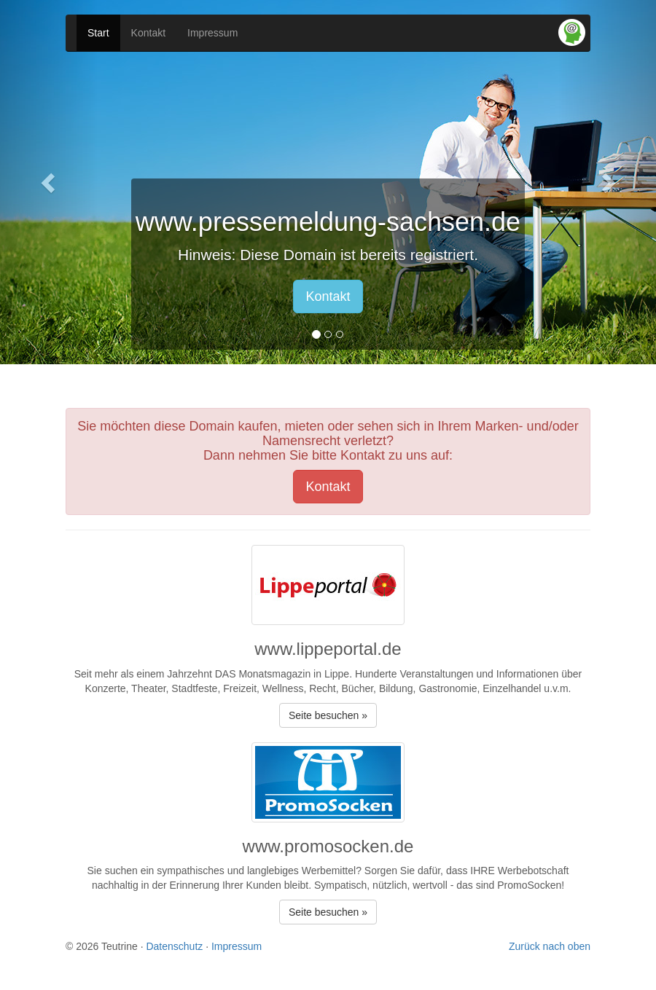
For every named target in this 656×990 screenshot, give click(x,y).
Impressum (212, 33)
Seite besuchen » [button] (328, 715)
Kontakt (148, 33)
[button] (49, 182)
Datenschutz (174, 946)
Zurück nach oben (549, 946)
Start (98, 33)
